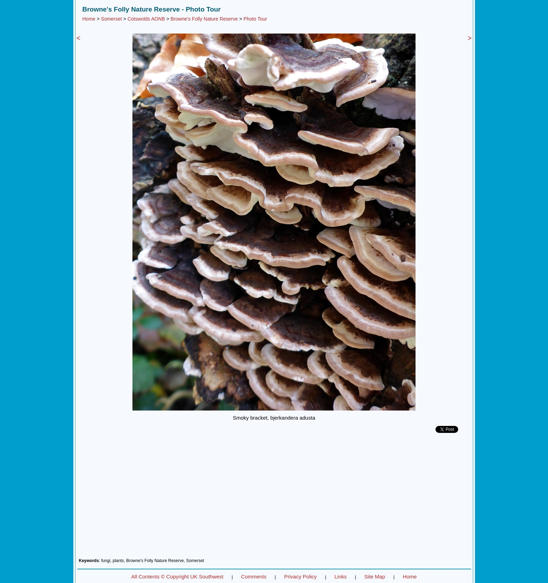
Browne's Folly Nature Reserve (204, 19)
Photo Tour (255, 19)
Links (340, 577)
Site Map (375, 577)
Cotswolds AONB (146, 19)
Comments (254, 577)
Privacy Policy (300, 577)
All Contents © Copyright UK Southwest (177, 577)
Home (88, 19)
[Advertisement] (274, 498)
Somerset (111, 19)
